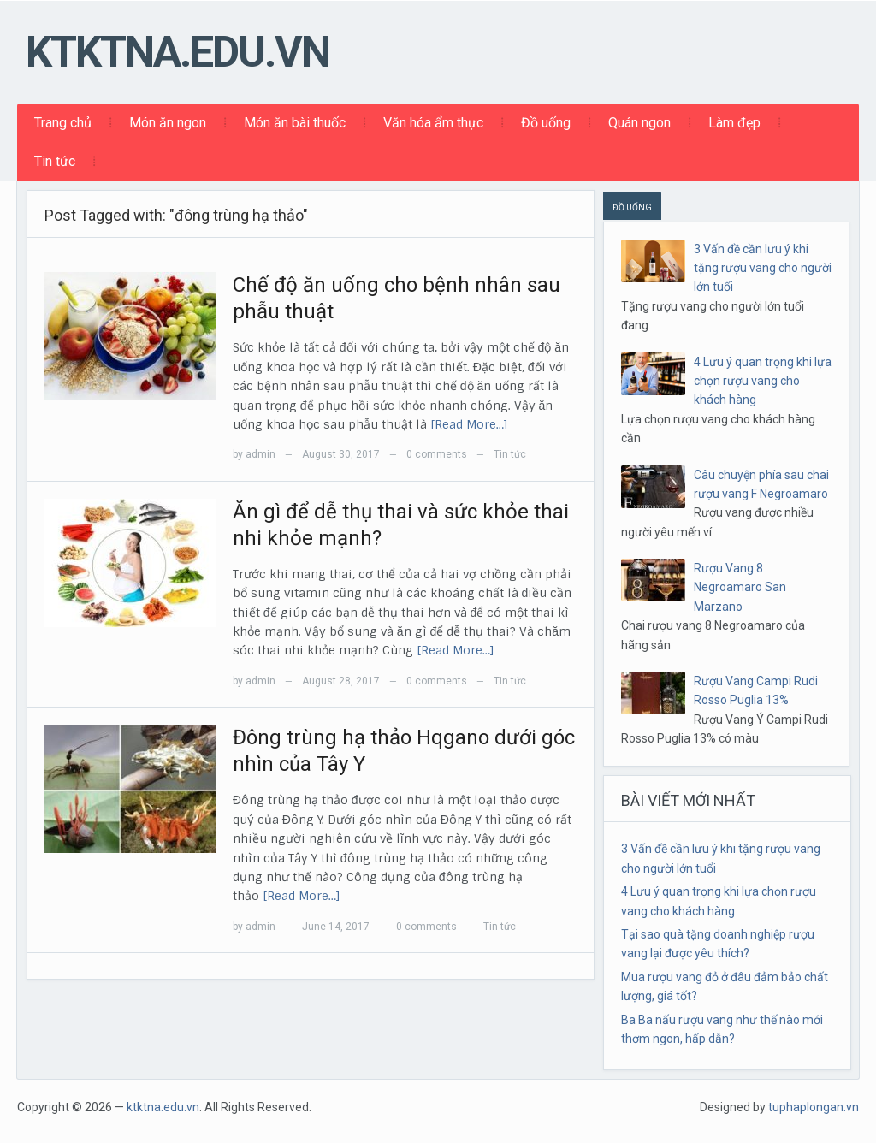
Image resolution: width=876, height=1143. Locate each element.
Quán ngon (639, 123)
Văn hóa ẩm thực (433, 123)
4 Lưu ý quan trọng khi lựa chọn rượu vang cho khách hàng (763, 381)
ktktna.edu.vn (177, 52)
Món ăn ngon (167, 123)
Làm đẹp (734, 123)
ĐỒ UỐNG (632, 207)
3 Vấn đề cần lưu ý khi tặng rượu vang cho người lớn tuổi (763, 268)
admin (260, 454)
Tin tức (54, 161)
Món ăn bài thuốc (295, 123)
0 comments (436, 454)
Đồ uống (546, 123)
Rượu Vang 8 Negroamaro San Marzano (740, 587)
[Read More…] (469, 424)
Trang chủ (63, 123)
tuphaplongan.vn (813, 1107)
